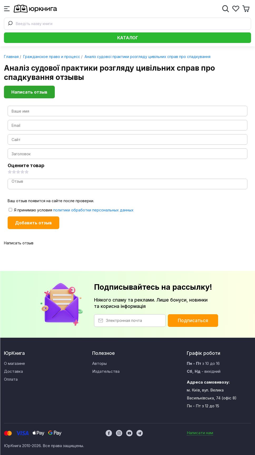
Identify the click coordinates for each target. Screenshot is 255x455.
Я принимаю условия (71, 210)
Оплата (11, 379)
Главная (11, 56)
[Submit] (10, 24)
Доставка (13, 371)
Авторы (99, 363)
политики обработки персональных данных (93, 210)
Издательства (106, 371)
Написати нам (200, 432)
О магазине (14, 363)
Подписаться (193, 320)
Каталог (127, 37)
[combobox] (127, 24)
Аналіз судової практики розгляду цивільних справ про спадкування (147, 56)
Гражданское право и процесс (51, 56)
